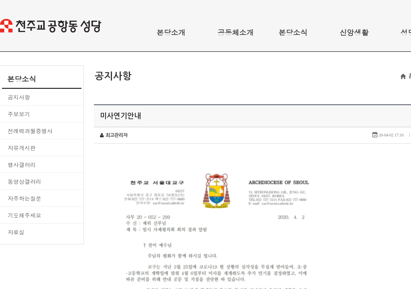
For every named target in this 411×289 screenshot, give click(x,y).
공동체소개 (236, 32)
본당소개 (171, 32)
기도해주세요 (24, 215)
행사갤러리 (22, 165)
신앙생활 (354, 32)
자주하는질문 (24, 198)
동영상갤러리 (24, 181)
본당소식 (293, 32)
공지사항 (19, 97)
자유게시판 (22, 148)
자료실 (16, 232)
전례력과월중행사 (30, 131)
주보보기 (19, 114)
